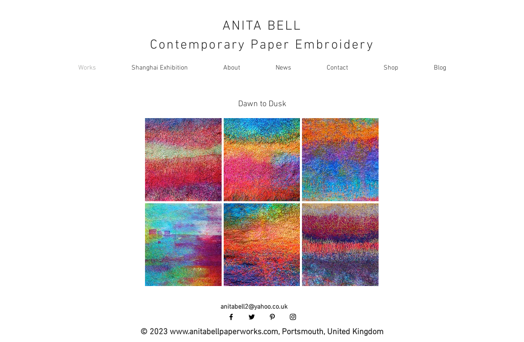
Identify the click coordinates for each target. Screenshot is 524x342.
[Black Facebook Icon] (231, 317)
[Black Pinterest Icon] (272, 317)
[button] (183, 159)
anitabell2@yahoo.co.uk (254, 307)
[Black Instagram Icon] (293, 317)
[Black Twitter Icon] (252, 317)
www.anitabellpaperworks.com (224, 332)
